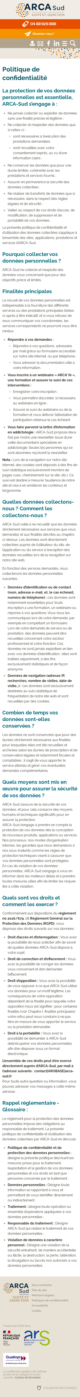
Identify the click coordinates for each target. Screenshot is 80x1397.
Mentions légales (43, 1295)
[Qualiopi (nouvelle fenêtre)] (25, 1366)
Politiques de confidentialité (50, 1300)
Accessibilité (40, 1305)
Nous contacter (42, 1285)
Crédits (36, 1310)
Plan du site (39, 1290)
